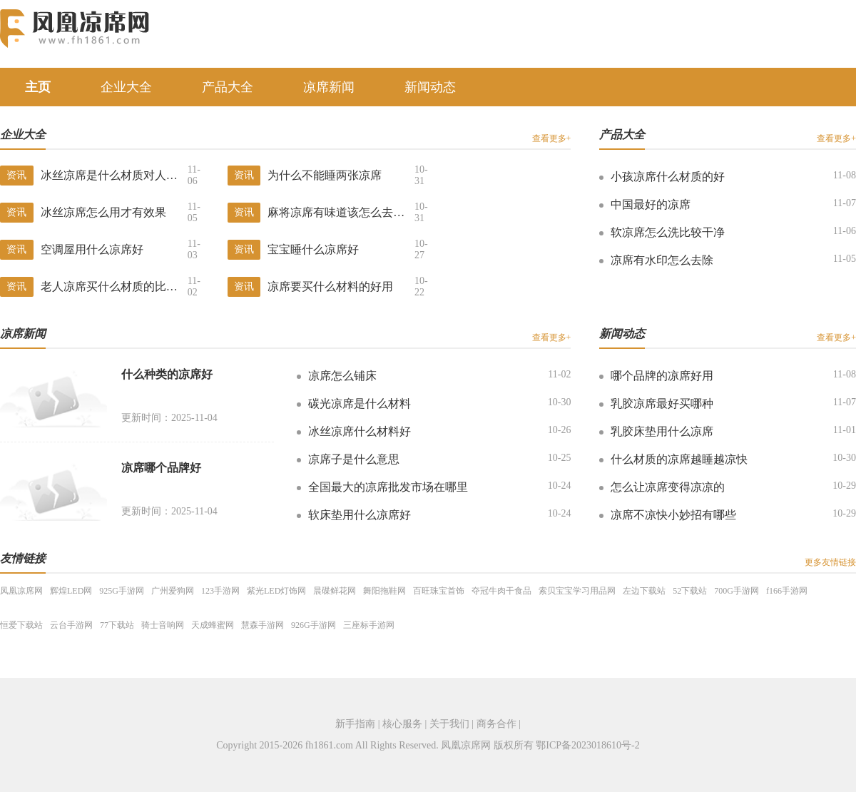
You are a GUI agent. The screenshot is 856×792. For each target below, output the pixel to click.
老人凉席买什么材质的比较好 (114, 286)
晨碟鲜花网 (334, 591)
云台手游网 (71, 625)
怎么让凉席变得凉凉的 (668, 487)
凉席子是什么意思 (353, 459)
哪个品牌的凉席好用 (662, 376)
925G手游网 (121, 591)
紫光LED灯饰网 (276, 591)
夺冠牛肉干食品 (501, 591)
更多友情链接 (830, 562)
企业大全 (126, 87)
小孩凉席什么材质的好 (668, 177)
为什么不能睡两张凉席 (325, 175)
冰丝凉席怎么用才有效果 (103, 212)
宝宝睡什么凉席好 (313, 249)
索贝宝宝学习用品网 (577, 591)
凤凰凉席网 (21, 591)
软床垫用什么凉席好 (359, 515)
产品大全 (227, 87)
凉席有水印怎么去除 (662, 260)
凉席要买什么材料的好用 (330, 286)
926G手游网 (313, 625)
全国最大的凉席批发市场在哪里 (388, 487)
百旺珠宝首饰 (438, 591)
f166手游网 (786, 591)
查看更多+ (551, 138)
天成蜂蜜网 (212, 625)
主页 (38, 87)
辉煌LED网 (71, 591)
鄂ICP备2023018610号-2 (587, 745)
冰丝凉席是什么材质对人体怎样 (114, 175)
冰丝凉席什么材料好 (359, 431)
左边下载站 (644, 591)
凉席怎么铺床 (342, 376)
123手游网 (220, 591)
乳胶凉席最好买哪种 (662, 403)
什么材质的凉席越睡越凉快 (679, 459)
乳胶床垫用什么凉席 (662, 431)
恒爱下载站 (21, 625)
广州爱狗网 (172, 591)
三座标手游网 (368, 625)
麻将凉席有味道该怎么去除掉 (341, 212)
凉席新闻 (329, 87)
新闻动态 (430, 87)
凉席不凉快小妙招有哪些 (673, 515)
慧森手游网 (262, 625)
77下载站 (117, 625)
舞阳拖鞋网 (384, 591)
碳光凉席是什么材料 (359, 403)
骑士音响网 (162, 625)
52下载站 (690, 591)
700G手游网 (736, 591)
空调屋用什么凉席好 (92, 249)
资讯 (16, 175)
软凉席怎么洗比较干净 (668, 232)
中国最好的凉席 (651, 204)
